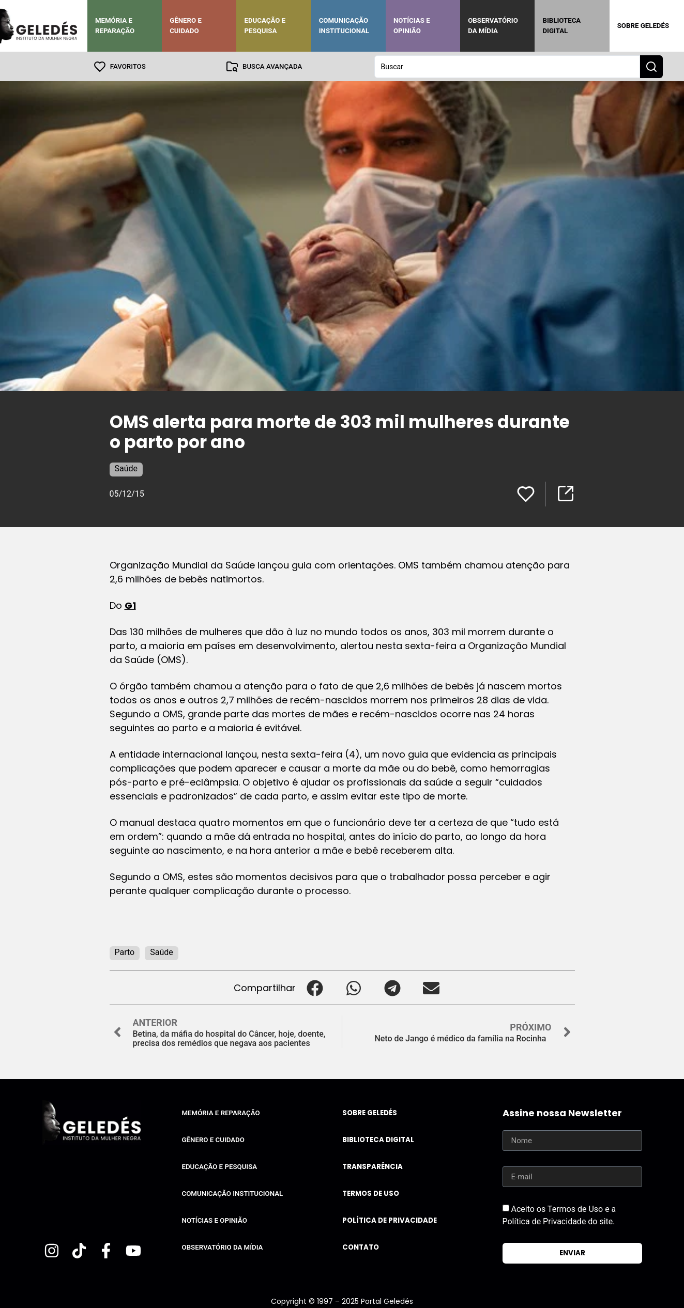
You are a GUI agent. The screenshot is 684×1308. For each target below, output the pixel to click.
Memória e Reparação (114, 26)
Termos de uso (370, 1193)
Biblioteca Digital (561, 26)
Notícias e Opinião (411, 26)
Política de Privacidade (389, 1220)
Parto (125, 952)
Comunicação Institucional (344, 26)
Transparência (372, 1166)
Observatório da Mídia (493, 26)
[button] (315, 987)
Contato (360, 1247)
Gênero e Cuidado (186, 26)
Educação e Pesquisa (264, 26)
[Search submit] (651, 66)
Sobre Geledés (643, 25)
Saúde (126, 468)
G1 (130, 604)
